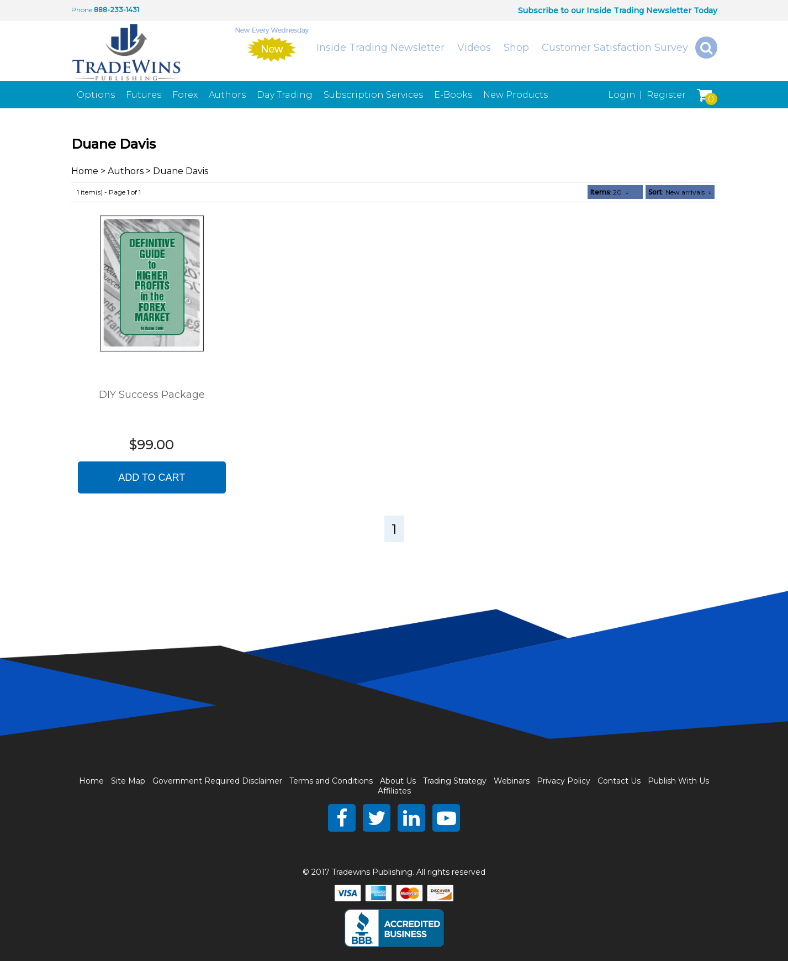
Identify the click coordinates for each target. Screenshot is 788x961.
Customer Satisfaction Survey (615, 47)
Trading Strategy (454, 781)
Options (96, 95)
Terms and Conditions (331, 781)
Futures (143, 95)
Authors (227, 95)
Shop (516, 47)
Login (622, 95)
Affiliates (394, 791)
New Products (515, 95)
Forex (185, 95)
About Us (398, 781)
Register (666, 95)
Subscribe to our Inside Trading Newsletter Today (617, 10)
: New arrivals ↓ (680, 192)
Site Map (128, 781)
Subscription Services (373, 95)
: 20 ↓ (609, 192)
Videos (474, 47)
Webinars (512, 781)
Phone (81, 10)
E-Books (453, 95)
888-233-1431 (116, 10)
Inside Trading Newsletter (380, 47)
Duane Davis (180, 171)
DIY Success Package (152, 394)
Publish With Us (678, 781)
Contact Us (619, 781)
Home (84, 171)
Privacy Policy (563, 781)
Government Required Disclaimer (217, 781)
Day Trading (285, 95)
